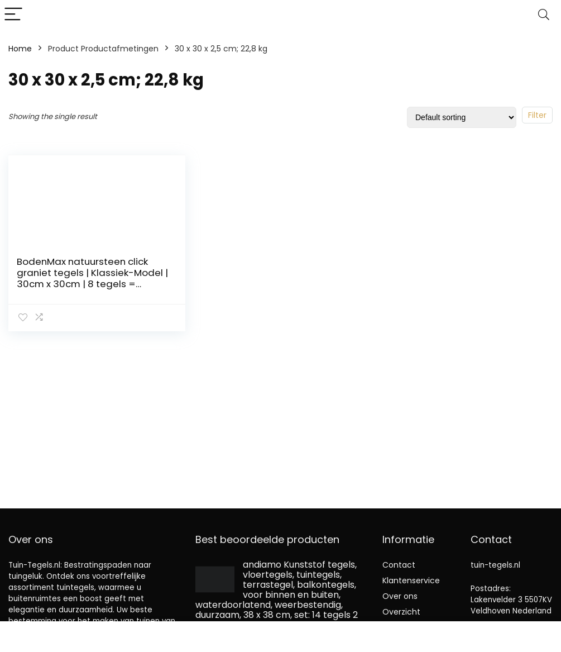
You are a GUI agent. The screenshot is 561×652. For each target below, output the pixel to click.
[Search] (543, 15)
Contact (398, 564)
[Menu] (13, 15)
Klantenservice (411, 580)
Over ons (400, 596)
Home (20, 48)
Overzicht (401, 611)
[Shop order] (461, 117)
